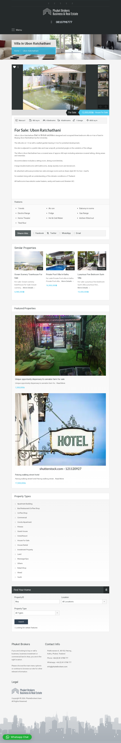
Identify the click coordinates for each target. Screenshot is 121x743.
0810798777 (64, 22)
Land (19, 554)
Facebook (38, 233)
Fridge (51, 213)
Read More (61, 383)
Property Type (20, 609)
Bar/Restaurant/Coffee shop (28, 508)
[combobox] (84, 601)
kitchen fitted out (86, 218)
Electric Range (24, 213)
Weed (19, 573)
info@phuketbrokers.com (57, 667)
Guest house (22, 531)
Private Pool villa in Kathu (57, 274)
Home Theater (24, 218)
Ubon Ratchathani (30, 50)
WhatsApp (65, 233)
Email (77, 233)
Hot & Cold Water (56, 218)
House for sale (23, 540)
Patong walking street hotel (27, 475)
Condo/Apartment (24, 522)
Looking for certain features (26, 628)
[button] (17, 737)
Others (20, 563)
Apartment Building (24, 504)
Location (65, 597)
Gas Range (84, 213)
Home (16, 50)
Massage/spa (22, 559)
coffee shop (22, 513)
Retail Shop (21, 568)
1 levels (21, 208)
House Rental (22, 545)
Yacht (19, 577)
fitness (20, 527)
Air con (52, 208)
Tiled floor (22, 223)
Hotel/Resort (22, 536)
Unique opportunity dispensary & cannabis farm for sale (40, 379)
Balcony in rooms (86, 208)
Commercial (22, 518)
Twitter (51, 233)
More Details (29, 287)
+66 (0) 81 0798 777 (60, 658)
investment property (25, 550)
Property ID (19, 597)
